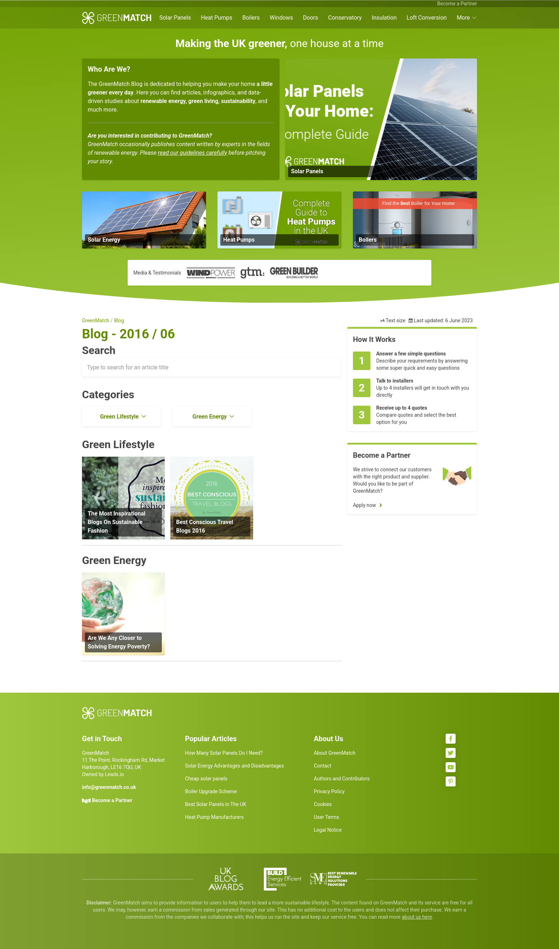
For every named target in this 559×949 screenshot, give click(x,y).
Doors (310, 17)
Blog (119, 320)
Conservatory (344, 17)
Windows (281, 17)
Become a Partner (457, 3)
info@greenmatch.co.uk (109, 787)
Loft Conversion (427, 17)
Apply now (364, 505)
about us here (417, 917)
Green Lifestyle (119, 416)
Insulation (384, 17)
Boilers (251, 17)
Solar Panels (175, 17)
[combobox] (212, 367)
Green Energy (210, 416)
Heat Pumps (216, 17)
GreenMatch (95, 320)
